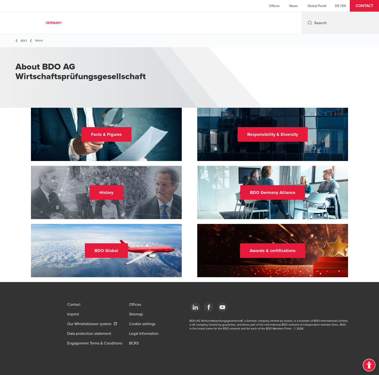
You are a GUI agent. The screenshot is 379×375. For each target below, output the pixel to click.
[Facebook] (209, 307)
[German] (337, 5)
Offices (274, 5)
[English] (344, 5)
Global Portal (316, 5)
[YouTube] (222, 307)
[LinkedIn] (195, 307)
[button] (364, 6)
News (293, 5)
